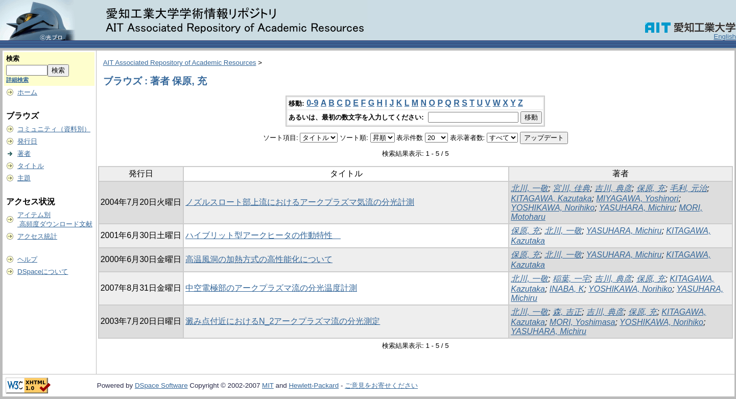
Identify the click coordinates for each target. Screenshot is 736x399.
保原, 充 (651, 188)
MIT (268, 385)
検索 (12, 58)
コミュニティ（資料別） (53, 129)
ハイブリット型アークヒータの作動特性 (263, 235)
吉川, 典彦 (613, 188)
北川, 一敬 (529, 188)
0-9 (312, 103)
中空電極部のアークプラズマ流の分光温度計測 (271, 288)
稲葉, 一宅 (571, 278)
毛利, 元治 (688, 188)
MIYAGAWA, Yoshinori (637, 198)
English (725, 36)
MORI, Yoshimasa (582, 322)
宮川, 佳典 (571, 188)
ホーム (27, 92)
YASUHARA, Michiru (637, 207)
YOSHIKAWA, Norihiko (553, 207)
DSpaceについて (42, 271)
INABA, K (567, 289)
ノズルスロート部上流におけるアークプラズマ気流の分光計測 (299, 202)
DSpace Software (161, 385)
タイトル (30, 166)
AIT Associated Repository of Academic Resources (179, 62)
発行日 (27, 141)
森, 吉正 (567, 312)
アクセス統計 (37, 236)
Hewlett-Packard (314, 385)
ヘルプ (27, 259)
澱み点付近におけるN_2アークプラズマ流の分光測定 (282, 321)
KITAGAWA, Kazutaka (551, 198)
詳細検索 (17, 80)
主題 (24, 178)
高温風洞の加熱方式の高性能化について (259, 259)
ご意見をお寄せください (381, 385)
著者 (24, 153)
